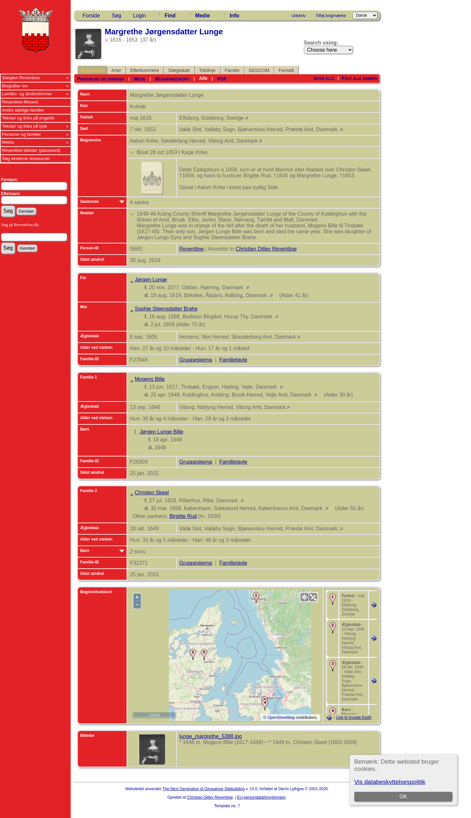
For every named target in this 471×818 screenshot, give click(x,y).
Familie (232, 70)
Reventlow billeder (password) (31, 150)
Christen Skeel (152, 492)
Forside (91, 15)
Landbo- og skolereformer (27, 93)
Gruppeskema (195, 360)
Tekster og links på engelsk (28, 118)
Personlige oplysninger (100, 78)
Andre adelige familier (23, 110)
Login (139, 15)
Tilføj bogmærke (331, 15)
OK (403, 796)
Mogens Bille (150, 379)
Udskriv (298, 15)
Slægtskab (179, 70)
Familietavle (233, 360)
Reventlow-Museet (20, 101)
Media (8, 142)
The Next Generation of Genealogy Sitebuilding (204, 789)
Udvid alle (323, 78)
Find (170, 15)
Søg (116, 15)
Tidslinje (207, 70)
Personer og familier (21, 134)
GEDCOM (259, 70)
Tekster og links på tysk (24, 126)
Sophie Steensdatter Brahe (166, 308)
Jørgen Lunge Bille (161, 432)
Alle (203, 78)
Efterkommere (144, 70)
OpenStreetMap (281, 717)
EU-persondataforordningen (261, 797)
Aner (116, 70)
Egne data (91, 70)
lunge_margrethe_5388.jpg (210, 736)
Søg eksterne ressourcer (26, 158)
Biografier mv (15, 85)
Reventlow (191, 249)
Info (234, 15)
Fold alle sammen (359, 78)
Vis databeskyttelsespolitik (389, 781)
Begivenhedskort (172, 78)
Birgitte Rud (183, 516)
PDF (221, 78)
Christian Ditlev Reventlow (266, 249)
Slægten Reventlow (21, 77)
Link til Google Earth (354, 717)
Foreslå (286, 70)
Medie (202, 15)
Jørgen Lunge (151, 279)
